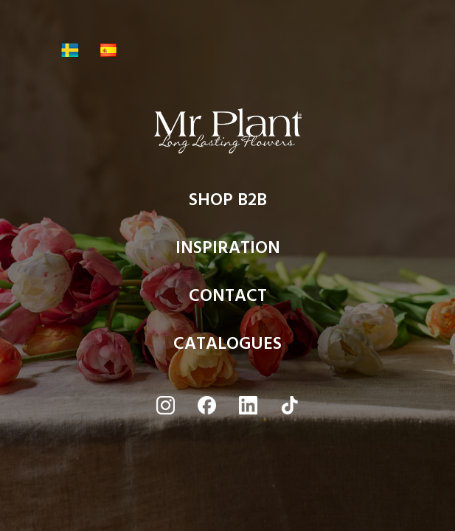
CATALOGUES (227, 347)
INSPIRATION (228, 251)
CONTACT (228, 299)
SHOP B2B (228, 203)
